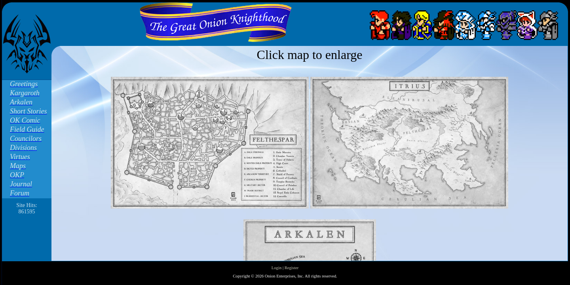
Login (276, 268)
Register (292, 268)
